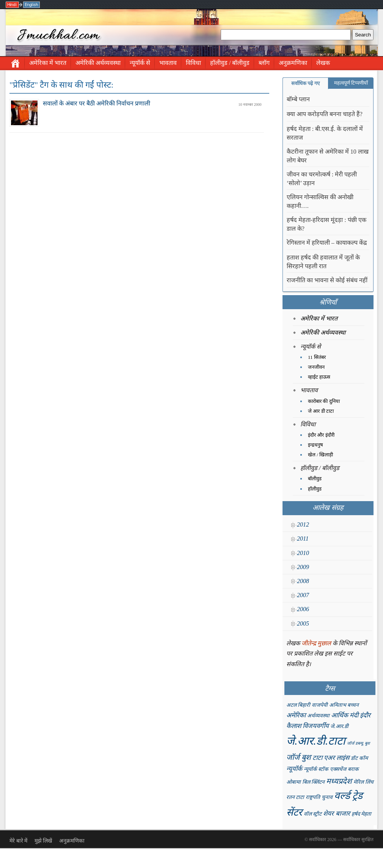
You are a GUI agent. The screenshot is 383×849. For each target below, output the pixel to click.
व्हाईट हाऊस (319, 377)
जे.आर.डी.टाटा (315, 741)
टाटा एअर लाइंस (330, 757)
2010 (303, 553)
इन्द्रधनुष (315, 445)
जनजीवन (316, 367)
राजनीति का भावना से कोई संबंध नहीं (327, 280)
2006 (303, 609)
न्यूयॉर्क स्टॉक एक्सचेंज (325, 769)
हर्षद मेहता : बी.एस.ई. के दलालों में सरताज (325, 133)
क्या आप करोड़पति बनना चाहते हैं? (325, 114)
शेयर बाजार (336, 813)
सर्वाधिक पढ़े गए (305, 83)
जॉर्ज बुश (298, 757)
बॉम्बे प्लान (298, 99)
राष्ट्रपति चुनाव (319, 797)
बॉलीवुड (315, 478)
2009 (303, 567)
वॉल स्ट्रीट (313, 814)
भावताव (168, 63)
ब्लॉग (264, 63)
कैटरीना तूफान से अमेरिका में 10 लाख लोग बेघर (328, 156)
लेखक (323, 63)
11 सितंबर (317, 357)
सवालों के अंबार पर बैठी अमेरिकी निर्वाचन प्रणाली (96, 103)
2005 (303, 623)
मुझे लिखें (43, 841)
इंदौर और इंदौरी (321, 435)
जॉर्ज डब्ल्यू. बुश (358, 743)
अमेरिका (296, 715)
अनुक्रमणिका (293, 63)
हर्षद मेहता (361, 814)
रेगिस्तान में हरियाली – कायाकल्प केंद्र (327, 242)
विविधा (193, 63)
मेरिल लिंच (363, 782)
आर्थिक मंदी (344, 715)
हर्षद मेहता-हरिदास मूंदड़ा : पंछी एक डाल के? (326, 224)
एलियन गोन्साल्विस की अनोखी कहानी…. (320, 201)
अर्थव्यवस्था (318, 716)
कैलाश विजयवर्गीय (307, 726)
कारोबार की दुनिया (324, 401)
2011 (303, 538)
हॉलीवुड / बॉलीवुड (230, 63)
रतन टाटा (295, 797)
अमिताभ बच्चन (344, 705)
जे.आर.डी (339, 726)
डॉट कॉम (359, 758)
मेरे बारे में (18, 841)
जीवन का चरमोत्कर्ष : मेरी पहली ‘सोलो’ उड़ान (322, 178)
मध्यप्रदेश (339, 781)
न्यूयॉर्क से (140, 63)
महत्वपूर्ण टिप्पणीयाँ (351, 83)
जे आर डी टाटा (321, 411)
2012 (303, 524)
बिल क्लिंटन (313, 782)
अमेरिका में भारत (47, 63)
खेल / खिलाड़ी (320, 455)
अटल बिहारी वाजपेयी (307, 705)
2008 (303, 581)
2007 (303, 595)
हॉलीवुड (315, 489)
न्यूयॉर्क (294, 768)
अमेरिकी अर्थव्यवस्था (98, 63)
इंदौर (365, 715)
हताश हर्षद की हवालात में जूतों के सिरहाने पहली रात (323, 261)
